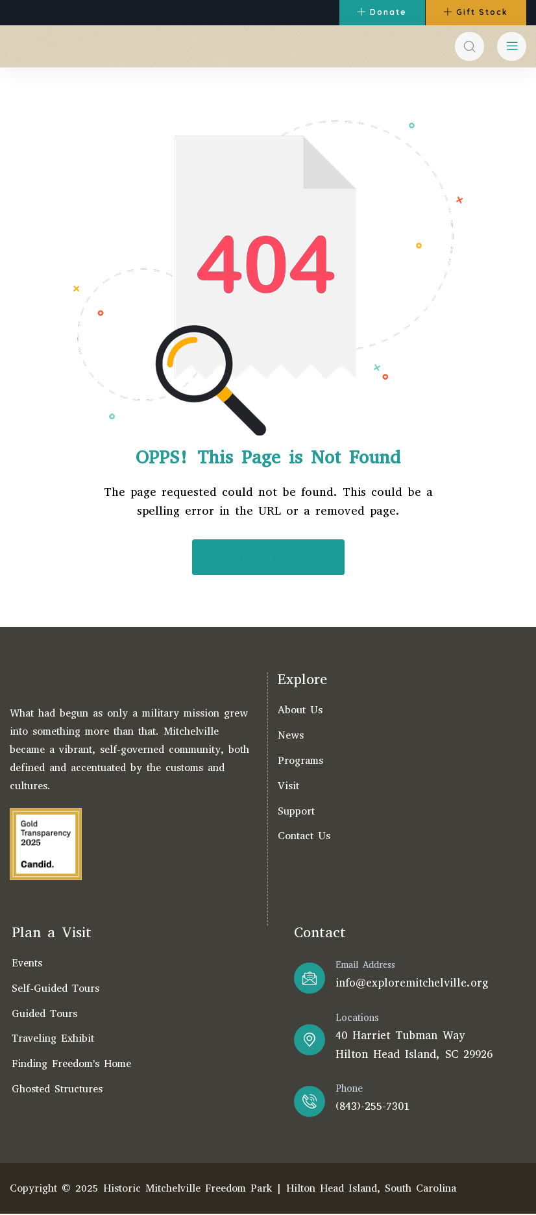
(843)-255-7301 (372, 1106)
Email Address (365, 965)
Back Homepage (268, 558)
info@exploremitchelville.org (412, 983)
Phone (349, 1089)
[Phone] (309, 1102)
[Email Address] (309, 978)
